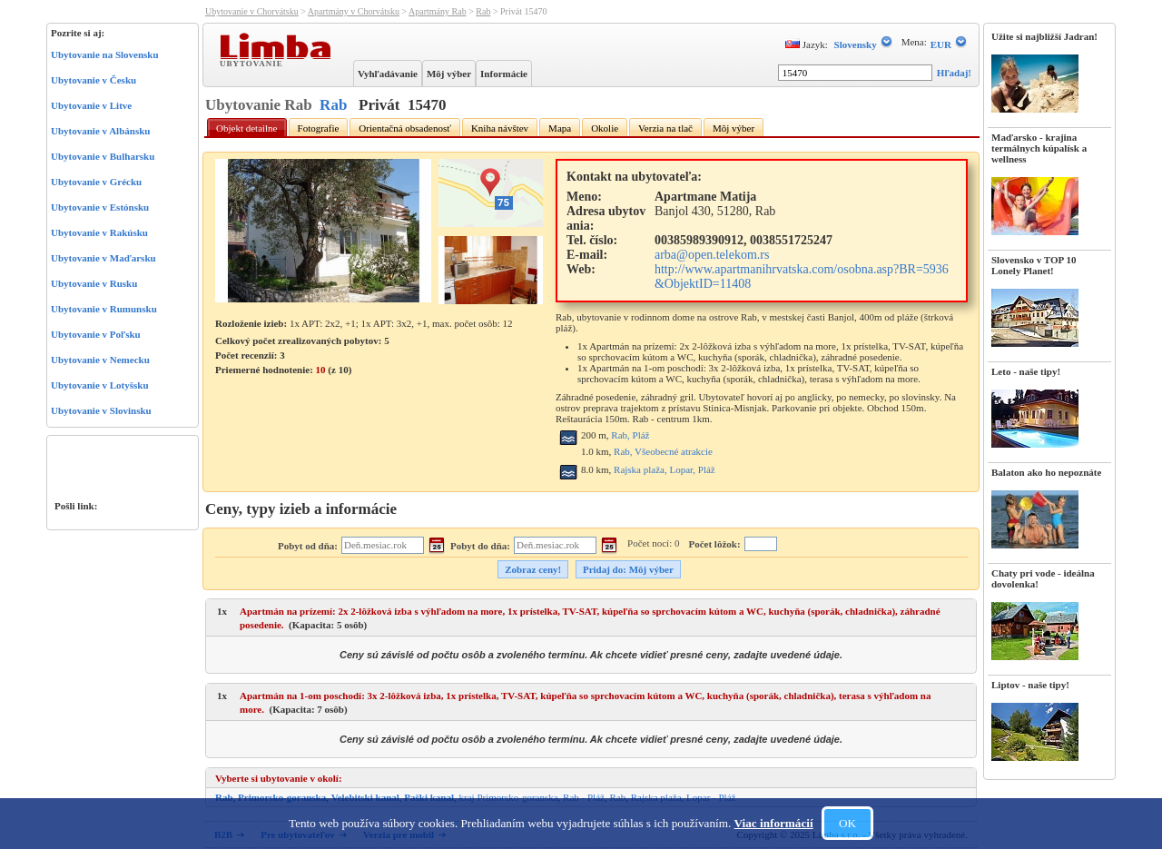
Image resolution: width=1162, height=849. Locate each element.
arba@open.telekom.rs (712, 255)
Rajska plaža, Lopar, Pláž (664, 469)
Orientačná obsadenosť (405, 128)
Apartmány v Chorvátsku (353, 11)
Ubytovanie (253, 62)
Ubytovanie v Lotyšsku (100, 385)
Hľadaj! (954, 72)
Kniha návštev (499, 128)
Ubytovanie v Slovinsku (101, 410)
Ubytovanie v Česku (93, 79)
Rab (483, 11)
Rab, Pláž (630, 434)
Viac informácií (773, 823)
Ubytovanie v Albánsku (100, 130)
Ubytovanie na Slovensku (105, 54)
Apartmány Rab (438, 11)
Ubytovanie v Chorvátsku (252, 11)
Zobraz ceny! (533, 569)
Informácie (503, 73)
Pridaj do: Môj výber (628, 569)
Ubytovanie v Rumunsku (104, 308)
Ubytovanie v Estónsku (100, 207)
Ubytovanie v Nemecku (100, 359)
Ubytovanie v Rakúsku (99, 232)
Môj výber (449, 73)
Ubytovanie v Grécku (96, 181)
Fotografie (319, 128)
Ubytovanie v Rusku (94, 283)
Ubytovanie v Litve (91, 105)
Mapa (559, 128)
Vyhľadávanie (388, 73)
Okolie (604, 128)
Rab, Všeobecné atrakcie (663, 451)
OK (847, 823)
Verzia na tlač (665, 128)
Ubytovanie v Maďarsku (103, 257)
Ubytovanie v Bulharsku (102, 156)
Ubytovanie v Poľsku (96, 334)
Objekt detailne (247, 128)
